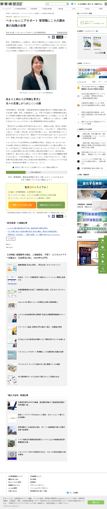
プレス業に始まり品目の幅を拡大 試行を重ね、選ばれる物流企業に (33, 231)
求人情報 (33, 479)
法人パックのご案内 (14, 482)
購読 (75, 492)
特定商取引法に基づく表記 (38, 491)
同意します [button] (95, 502)
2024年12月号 (62, 32)
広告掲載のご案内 (84, 4)
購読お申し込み (13, 479)
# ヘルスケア (7, 9)
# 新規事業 (33, 9)
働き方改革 (10, 247)
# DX (73, 9)
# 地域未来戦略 (47, 9)
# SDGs (87, 9)
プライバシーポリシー (37, 485)
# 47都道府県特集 (20, 9)
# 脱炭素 (60, 9)
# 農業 (100, 9)
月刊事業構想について (15, 476)
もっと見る (10, 238)
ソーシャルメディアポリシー (39, 488)
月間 (105, 134)
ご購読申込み (97, 4)
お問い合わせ (12, 491)
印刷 (60, 37)
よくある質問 (12, 488)
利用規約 (33, 482)
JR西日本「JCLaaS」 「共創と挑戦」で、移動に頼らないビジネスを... (34, 234)
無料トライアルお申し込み (22, 205)
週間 (99, 134)
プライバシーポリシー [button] (11, 506)
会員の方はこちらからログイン (51, 205)
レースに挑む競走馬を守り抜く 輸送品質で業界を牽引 (28, 228)
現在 (94, 134)
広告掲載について (36, 476)
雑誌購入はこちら (14, 485)
